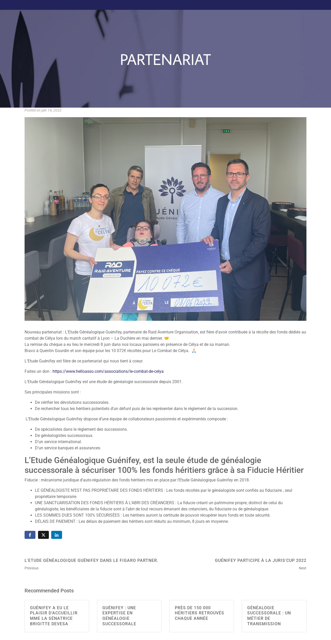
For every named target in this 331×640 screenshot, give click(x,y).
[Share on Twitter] (43, 535)
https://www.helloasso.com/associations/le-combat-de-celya (108, 371)
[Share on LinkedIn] (56, 535)
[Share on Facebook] (30, 535)
